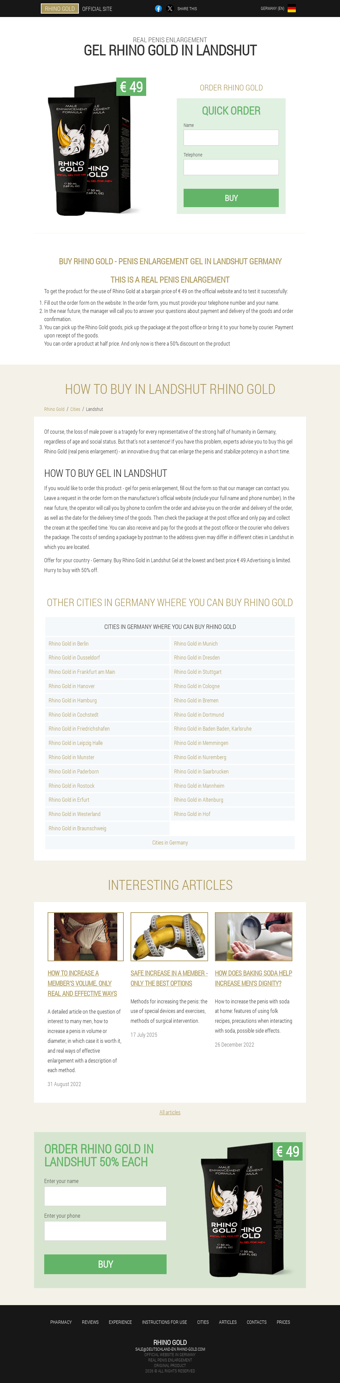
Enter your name (61, 1181)
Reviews (90, 1322)
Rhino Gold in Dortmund (199, 714)
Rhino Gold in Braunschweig (77, 828)
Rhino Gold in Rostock (72, 785)
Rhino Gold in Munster (72, 757)
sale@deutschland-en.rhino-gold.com (170, 1349)
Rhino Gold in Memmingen (201, 742)
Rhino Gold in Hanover (72, 685)
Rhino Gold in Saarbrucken (201, 771)
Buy (231, 198)
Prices (283, 1322)
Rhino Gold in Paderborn (74, 771)
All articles (170, 1112)
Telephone (193, 154)
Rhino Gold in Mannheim (199, 785)
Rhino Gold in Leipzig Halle (76, 742)
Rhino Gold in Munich (196, 643)
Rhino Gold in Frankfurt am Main (82, 671)
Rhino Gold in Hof (192, 813)
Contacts (257, 1322)
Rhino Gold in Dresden (197, 657)
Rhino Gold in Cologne (197, 685)
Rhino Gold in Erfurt (69, 799)
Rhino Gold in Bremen (196, 700)
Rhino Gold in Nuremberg (200, 757)
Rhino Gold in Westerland (75, 813)
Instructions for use (164, 1322)
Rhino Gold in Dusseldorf (74, 657)
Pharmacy (61, 1322)
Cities (203, 1322)
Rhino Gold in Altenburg (198, 799)
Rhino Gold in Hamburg (73, 700)
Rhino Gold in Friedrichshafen (79, 728)
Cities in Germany (170, 842)
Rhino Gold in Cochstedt (74, 714)
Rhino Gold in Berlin (69, 643)
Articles (228, 1322)
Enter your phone (62, 1215)
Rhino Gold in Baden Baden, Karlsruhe (213, 728)
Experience (120, 1322)
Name (189, 125)
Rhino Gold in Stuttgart (198, 671)
